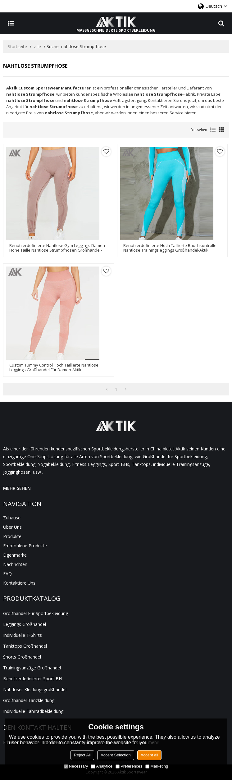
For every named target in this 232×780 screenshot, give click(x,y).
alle (37, 46)
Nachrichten (15, 564)
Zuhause (11, 518)
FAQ (7, 574)
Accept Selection (116, 755)
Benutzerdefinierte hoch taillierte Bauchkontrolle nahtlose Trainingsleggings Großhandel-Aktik (169, 248)
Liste (212, 130)
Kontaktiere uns (19, 583)
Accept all (149, 755)
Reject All (82, 755)
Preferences (129, 766)
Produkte (12, 536)
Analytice (101, 766)
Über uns (12, 527)
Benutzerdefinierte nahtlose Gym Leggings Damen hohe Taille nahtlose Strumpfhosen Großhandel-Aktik (57, 250)
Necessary (76, 766)
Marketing (156, 766)
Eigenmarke (15, 555)
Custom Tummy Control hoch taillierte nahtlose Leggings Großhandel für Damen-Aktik (53, 367)
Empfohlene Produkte (25, 546)
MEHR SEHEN (17, 488)
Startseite (17, 46)
